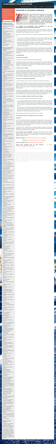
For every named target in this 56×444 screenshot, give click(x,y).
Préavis (4, 122)
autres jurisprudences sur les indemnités (36, 140)
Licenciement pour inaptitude (17, 4)
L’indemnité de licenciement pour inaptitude (35, 137)
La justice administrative (7, 164)
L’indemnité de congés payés (8, 137)
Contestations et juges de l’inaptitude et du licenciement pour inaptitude (8, 134)
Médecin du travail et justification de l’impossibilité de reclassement (8, 350)
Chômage (41, 6)
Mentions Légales (6, 418)
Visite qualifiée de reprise (7, 222)
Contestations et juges (7, 40)
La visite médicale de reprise (8, 64)
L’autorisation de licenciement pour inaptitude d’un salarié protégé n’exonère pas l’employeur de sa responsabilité (8, 331)
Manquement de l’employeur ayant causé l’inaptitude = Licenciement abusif (8, 378)
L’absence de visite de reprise (8, 73)
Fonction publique (6, 44)
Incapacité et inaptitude (7, 60)
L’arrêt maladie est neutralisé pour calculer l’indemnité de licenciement (8, 347)
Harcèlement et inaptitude (7, 155)
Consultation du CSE (6, 82)
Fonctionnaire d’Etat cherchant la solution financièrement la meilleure (8, 403)
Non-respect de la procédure (8, 206)
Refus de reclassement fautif (8, 200)
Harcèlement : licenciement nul (8, 208)
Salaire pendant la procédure (8, 36)
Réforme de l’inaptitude (7, 171)
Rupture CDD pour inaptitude (8, 105)
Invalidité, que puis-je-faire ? (8, 267)
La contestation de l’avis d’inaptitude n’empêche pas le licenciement (8, 343)
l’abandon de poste (30, 145)
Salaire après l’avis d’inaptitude (8, 89)
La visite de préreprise (7, 63)
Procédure (35, 6)
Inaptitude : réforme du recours (8, 175)
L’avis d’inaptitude (6, 109)
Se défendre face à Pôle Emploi (8, 213)
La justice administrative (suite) (8, 166)
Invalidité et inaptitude (6, 62)
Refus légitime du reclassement (8, 196)
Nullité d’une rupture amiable (8, 253)
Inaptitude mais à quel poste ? (8, 163)
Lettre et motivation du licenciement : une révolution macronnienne (8, 361)
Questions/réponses (49, 6)
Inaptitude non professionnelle (8, 187)
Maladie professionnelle (7, 154)
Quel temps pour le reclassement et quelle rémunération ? (7, 326)
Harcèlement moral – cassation (8, 170)
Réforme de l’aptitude (6, 162)
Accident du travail (6, 152)
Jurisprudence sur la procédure (8, 227)
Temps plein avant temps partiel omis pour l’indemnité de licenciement (8, 397)
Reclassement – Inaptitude (7, 110)
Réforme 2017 (5, 45)
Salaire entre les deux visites (8, 88)
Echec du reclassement (7, 209)
